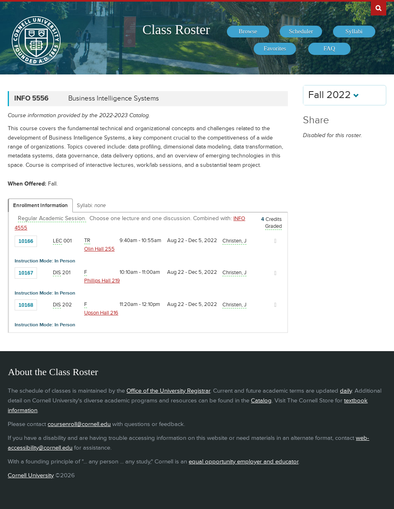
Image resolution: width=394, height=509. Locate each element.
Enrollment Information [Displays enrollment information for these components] (40, 205)
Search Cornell (378, 7)
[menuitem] (248, 32)
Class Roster (176, 29)
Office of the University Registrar (168, 391)
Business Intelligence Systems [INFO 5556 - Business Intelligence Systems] (113, 98)
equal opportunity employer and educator (243, 461)
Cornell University (31, 475)
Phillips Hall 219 (102, 280)
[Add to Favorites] (45, 240)
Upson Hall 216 (101, 313)
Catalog (261, 400)
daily (346, 391)
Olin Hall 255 (99, 249)
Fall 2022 (333, 95)
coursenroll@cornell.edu (79, 424)
